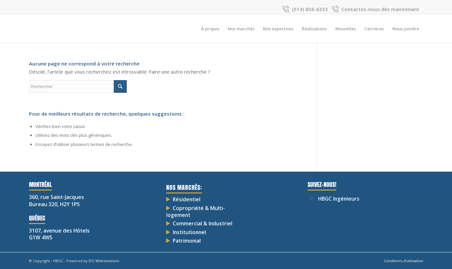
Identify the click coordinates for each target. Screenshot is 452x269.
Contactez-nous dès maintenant (380, 9)
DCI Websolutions (104, 260)
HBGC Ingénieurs (338, 198)
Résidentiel (186, 199)
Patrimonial (187, 240)
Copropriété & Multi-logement (195, 212)
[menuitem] (210, 28)
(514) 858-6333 (310, 9)
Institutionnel (189, 232)
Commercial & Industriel (202, 223)
